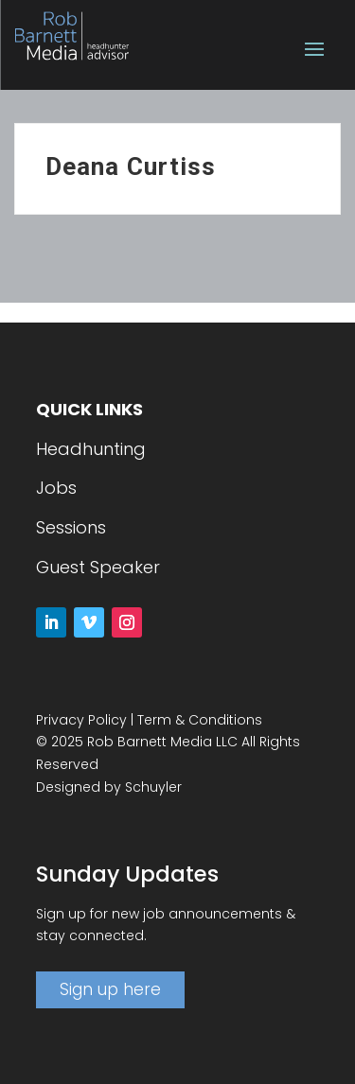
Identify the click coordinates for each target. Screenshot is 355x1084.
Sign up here (110, 989)
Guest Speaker (98, 567)
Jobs (56, 487)
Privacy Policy (81, 719)
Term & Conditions (199, 719)
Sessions (71, 527)
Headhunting (91, 449)
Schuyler (153, 787)
